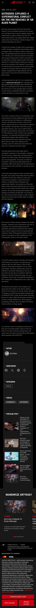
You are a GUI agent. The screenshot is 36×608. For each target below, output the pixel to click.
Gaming (8, 386)
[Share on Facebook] (6, 370)
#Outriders (24, 402)
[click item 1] (15, 536)
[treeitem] (15, 516)
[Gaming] (22, 545)
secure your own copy (13, 82)
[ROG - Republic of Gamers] (18, 2)
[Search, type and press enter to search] (29, 2)
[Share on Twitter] (12, 370)
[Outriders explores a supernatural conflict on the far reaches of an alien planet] (20, 548)
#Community (10, 402)
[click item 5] (22, 536)
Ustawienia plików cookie (18, 597)
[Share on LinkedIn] (18, 370)
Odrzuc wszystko (10, 603)
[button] (3, 2)
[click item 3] (19, 536)
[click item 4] (21, 536)
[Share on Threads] (24, 370)
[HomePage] (3, 545)
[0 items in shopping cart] (33, 2)
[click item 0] (14, 536)
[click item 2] (17, 536)
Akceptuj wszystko (26, 603)
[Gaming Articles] (12, 545)
